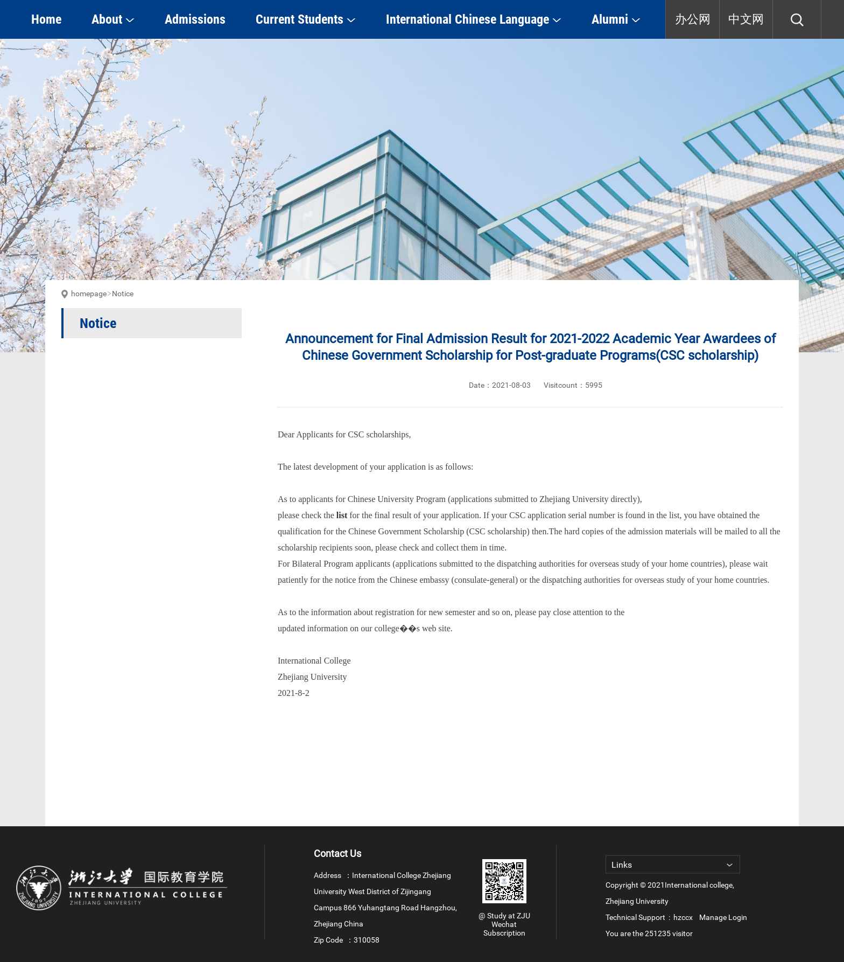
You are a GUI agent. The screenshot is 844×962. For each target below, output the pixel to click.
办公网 (693, 19)
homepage (89, 293)
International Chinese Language (473, 19)
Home (46, 19)
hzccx (683, 917)
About (113, 19)
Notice (122, 293)
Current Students (306, 19)
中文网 (746, 19)
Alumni (616, 19)
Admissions (195, 19)
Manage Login (723, 917)
